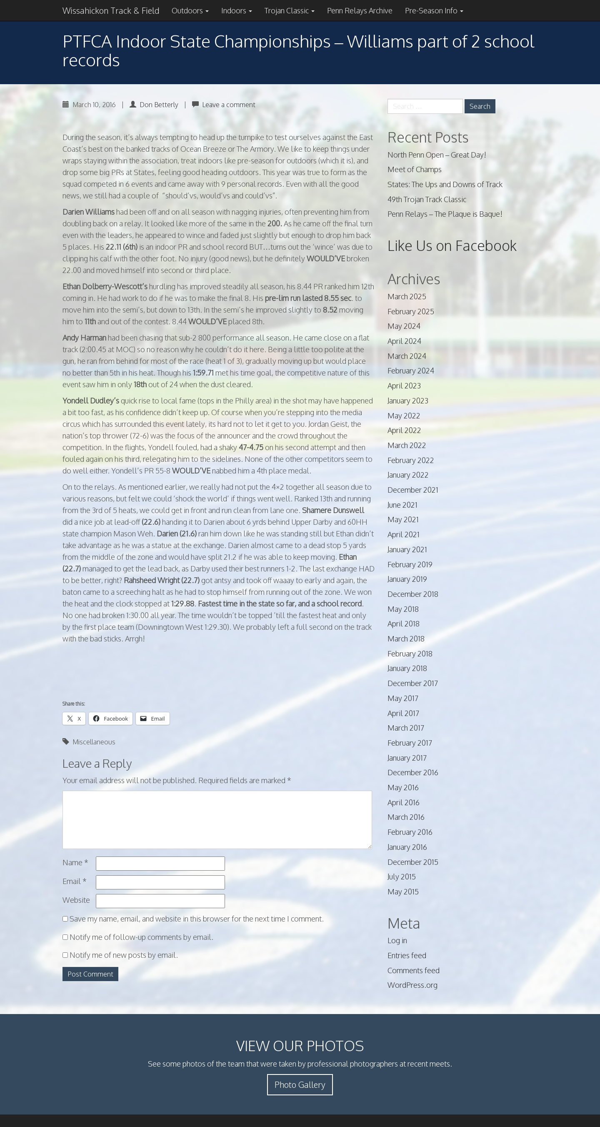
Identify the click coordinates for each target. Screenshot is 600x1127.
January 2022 (408, 474)
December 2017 (413, 683)
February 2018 (410, 653)
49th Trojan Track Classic (427, 199)
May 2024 (404, 326)
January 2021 (407, 549)
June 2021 (403, 504)
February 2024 (411, 370)
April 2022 (404, 430)
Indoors (236, 10)
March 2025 (407, 296)
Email (74, 881)
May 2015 (403, 891)
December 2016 (413, 772)
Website (76, 899)
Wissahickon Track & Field (110, 10)
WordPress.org (413, 984)
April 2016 (404, 802)
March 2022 (407, 445)
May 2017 (403, 698)
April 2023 (404, 385)
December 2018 (413, 594)
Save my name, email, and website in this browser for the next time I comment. (197, 918)
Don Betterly (159, 104)
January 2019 (407, 579)
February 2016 (410, 831)
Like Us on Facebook (452, 245)
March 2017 (406, 727)
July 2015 (402, 876)
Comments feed (414, 970)
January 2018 (407, 668)
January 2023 (408, 400)
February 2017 (410, 742)
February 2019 (410, 564)
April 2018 (404, 623)
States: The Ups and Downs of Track (445, 184)
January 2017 (407, 757)
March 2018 (406, 638)
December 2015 (413, 862)
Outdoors (190, 10)
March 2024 (407, 356)
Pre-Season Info (434, 10)
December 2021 (413, 489)
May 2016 (403, 787)
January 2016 (407, 847)
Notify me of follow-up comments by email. (141, 937)
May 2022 (404, 415)
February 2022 (411, 460)
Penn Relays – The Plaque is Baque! (445, 213)
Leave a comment (228, 104)
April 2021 (404, 534)
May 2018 (403, 609)
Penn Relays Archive (359, 10)
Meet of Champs (415, 169)
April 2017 (403, 713)
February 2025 (411, 311)
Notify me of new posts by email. (124, 954)
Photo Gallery (300, 1084)
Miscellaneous (93, 742)
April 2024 (404, 341)
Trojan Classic (290, 10)
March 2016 (406, 816)
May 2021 (403, 519)
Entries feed (407, 955)
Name (75, 862)
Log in (397, 940)
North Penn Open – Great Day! (437, 154)
